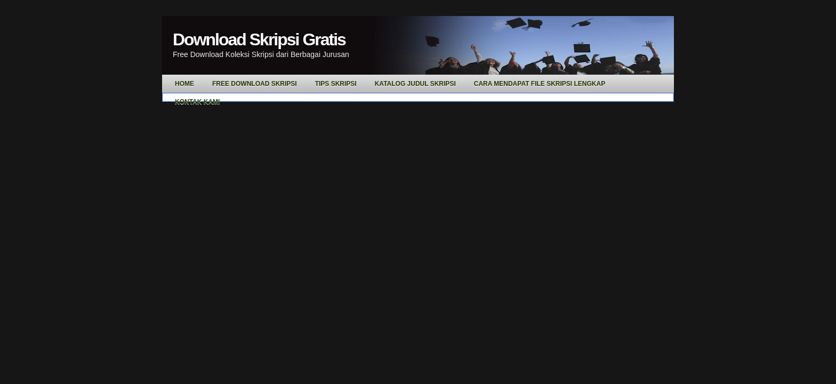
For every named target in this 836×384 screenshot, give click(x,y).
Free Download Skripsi (254, 83)
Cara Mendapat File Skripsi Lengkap (539, 83)
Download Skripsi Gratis (259, 39)
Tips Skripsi (336, 83)
